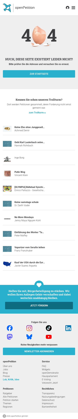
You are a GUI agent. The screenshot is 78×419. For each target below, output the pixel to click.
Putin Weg (19, 172)
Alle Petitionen (10, 396)
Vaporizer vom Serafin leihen (29, 247)
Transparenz (48, 393)
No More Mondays (24, 217)
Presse (6, 376)
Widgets (46, 369)
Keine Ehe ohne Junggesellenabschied (34, 127)
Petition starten (10, 400)
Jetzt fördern (39, 305)
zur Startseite (39, 73)
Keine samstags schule (26, 202)
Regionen (7, 406)
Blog (5, 372)
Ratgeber (7, 393)
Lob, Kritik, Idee (11, 379)
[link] (73, 8)
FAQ (44, 366)
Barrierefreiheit (49, 406)
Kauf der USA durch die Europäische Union (36, 262)
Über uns (7, 366)
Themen (7, 403)
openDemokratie (50, 372)
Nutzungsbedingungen (53, 396)
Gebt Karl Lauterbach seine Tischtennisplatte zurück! (42, 142)
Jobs (5, 369)
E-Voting (46, 379)
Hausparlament (50, 376)
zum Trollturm (36, 112)
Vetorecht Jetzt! (50, 382)
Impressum (47, 403)
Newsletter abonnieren (39, 351)
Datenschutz (48, 400)
